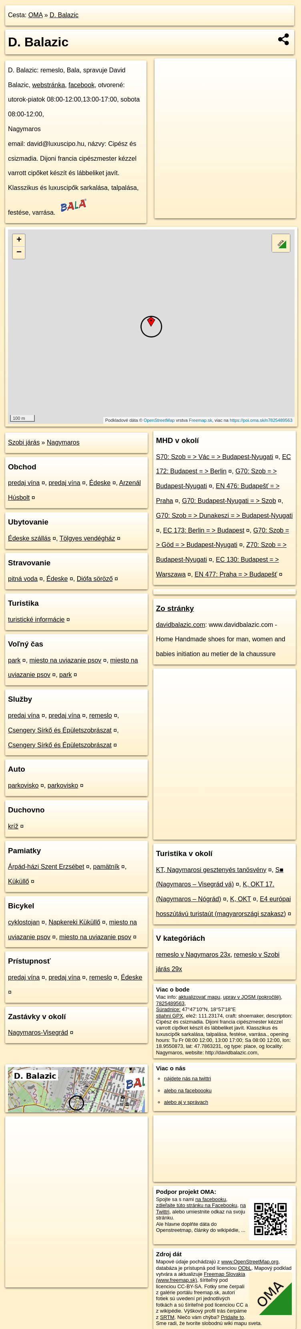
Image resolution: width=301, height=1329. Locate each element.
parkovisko (23, 785)
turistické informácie (36, 619)
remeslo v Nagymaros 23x (193, 954)
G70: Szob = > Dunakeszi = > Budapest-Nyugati (224, 515)
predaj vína (24, 482)
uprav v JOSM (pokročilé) (252, 997)
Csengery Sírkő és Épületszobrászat (60, 730)
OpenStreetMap (159, 420)
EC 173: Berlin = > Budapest (204, 530)
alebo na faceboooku (188, 1091)
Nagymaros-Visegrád (38, 1032)
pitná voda (23, 578)
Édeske (99, 482)
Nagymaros (63, 442)
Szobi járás (24, 442)
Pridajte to (232, 1317)
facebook (81, 85)
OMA (35, 15)
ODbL (244, 1268)
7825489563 (170, 1003)
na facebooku (210, 1199)
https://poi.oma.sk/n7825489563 (261, 420)
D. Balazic (64, 15)
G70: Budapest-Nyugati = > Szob (229, 500)
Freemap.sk (200, 420)
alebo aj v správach (186, 1102)
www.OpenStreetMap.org (250, 1262)
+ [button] (19, 240)
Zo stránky (175, 608)
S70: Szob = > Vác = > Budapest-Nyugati (214, 456)
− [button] (19, 253)
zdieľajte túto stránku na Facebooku (196, 1205)
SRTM (167, 1317)
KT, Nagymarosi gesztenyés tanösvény (211, 869)
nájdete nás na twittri (187, 1079)
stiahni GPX (169, 1016)
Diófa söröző (95, 578)
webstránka (48, 85)
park (14, 660)
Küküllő (18, 881)
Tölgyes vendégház (87, 538)
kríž (13, 826)
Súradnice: (168, 1009)
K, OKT (240, 899)
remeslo (100, 715)
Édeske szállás (29, 538)
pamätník (106, 866)
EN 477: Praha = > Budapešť (236, 574)
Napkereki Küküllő (74, 922)
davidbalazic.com (180, 624)
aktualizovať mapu (199, 997)
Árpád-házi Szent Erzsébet (46, 866)
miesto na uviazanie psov (65, 660)
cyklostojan (24, 922)
